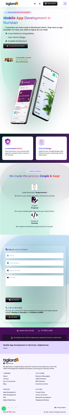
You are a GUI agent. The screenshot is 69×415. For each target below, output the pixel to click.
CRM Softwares (41, 379)
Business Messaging (43, 376)
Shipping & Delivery (42, 400)
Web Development (9, 395)
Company (7, 373)
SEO (4, 397)
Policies (39, 389)
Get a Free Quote (9, 381)
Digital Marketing (9, 400)
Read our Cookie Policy (54, 337)
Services (6, 389)
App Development (9, 392)
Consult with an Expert (16, 46)
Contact (6, 379)
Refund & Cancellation (43, 397)
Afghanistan (43, 345)
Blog (4, 384)
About (5, 376)
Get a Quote (50, 4)
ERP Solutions (40, 381)
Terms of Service (41, 395)
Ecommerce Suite (42, 384)
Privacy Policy (40, 392)
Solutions (40, 373)
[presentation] (19, 291)
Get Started (14, 300)
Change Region (60, 407)
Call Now (13, 317)
